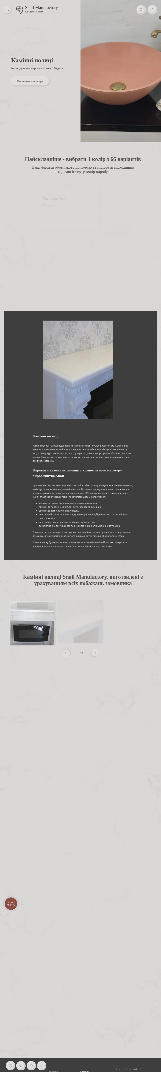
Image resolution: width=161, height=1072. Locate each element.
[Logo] (19, 10)
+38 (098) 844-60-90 (131, 1069)
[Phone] (41, 1065)
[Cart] (152, 9)
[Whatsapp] (31, 1065)
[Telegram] (20, 1065)
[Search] (141, 9)
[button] (94, 653)
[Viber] (10, 1065)
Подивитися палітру (30, 81)
